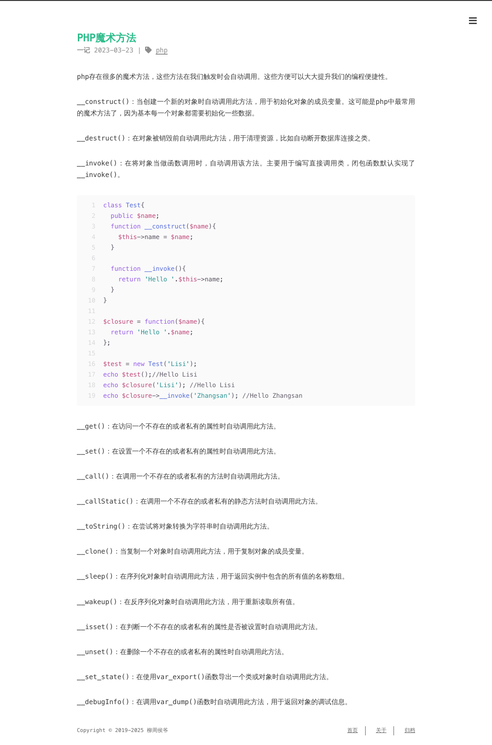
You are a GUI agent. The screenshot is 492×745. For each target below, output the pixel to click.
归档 (410, 730)
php (162, 50)
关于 (381, 730)
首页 (352, 730)
